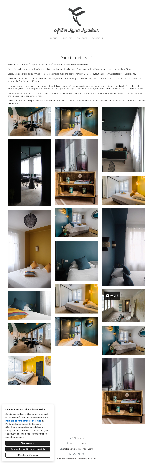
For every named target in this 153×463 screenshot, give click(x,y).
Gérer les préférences (27, 455)
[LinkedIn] (78, 454)
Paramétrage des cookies (87, 459)
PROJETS (67, 38)
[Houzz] (70, 454)
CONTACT (82, 38)
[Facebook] (74, 454)
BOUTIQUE (97, 38)
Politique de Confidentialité (66, 459)
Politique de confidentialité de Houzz (23, 420)
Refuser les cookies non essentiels (28, 449)
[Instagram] (82, 454)
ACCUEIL (54, 38)
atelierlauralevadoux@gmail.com (78, 448)
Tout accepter (28, 443)
